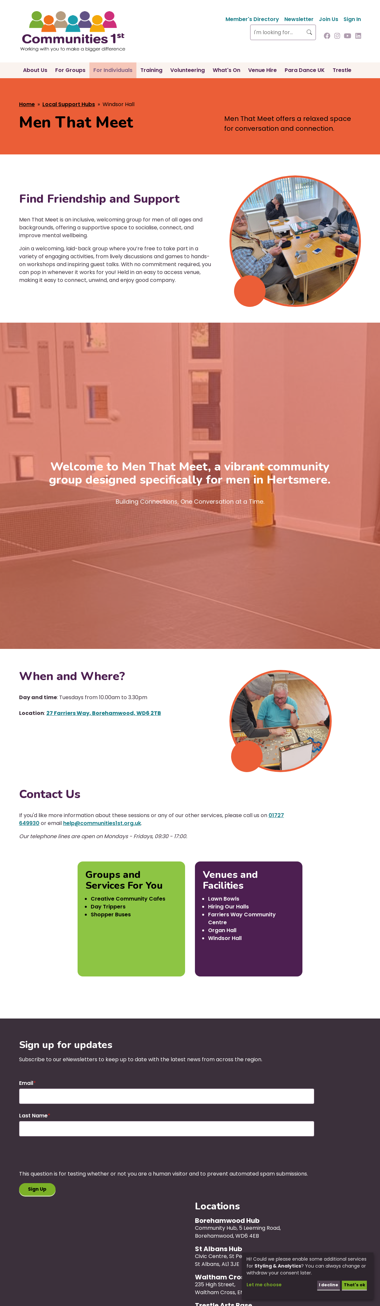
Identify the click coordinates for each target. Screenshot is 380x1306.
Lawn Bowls (223, 899)
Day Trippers (108, 906)
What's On (226, 70)
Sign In (352, 19)
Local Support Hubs (68, 104)
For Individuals (112, 70)
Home (27, 104)
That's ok (353, 1284)
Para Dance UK (305, 70)
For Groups (70, 70)
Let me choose (264, 1284)
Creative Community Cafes (128, 899)
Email (26, 1083)
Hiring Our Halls (228, 906)
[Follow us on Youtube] (347, 37)
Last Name (33, 1115)
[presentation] (69, 1157)
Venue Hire (262, 70)
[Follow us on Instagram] (337, 37)
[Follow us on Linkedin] (358, 37)
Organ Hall (222, 930)
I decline (324, 1284)
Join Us (328, 19)
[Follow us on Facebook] (327, 37)
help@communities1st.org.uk (102, 823)
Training (151, 70)
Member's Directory (252, 19)
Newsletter (299, 19)
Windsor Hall (225, 938)
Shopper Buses (111, 914)
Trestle (342, 70)
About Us (35, 70)
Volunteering (187, 70)
